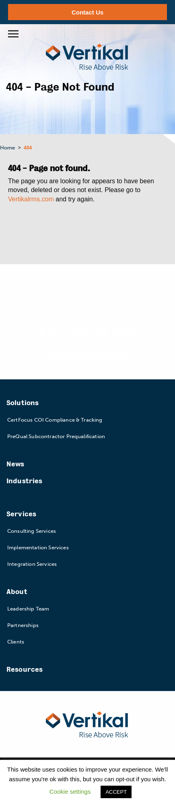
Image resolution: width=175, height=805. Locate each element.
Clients (15, 642)
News (15, 464)
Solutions (22, 403)
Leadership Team (28, 609)
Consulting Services (31, 531)
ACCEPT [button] (116, 792)
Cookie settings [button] (70, 791)
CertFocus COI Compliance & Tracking (55, 420)
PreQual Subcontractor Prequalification (56, 436)
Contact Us (87, 12)
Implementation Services (38, 547)
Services (21, 514)
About (16, 592)
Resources (24, 669)
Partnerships (23, 625)
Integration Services (32, 564)
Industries (24, 481)
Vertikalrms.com (31, 199)
